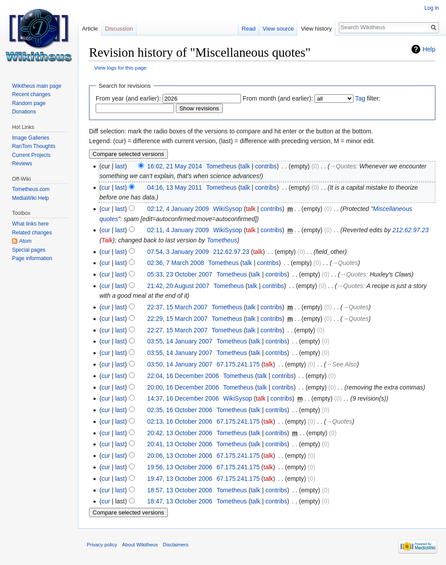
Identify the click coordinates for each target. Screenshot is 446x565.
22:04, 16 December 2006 (183, 375)
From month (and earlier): (278, 98)
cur (105, 187)
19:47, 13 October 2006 (179, 478)
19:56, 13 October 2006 (179, 467)
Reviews (22, 163)
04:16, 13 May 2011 (174, 187)
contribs (266, 166)
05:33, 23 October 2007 (179, 274)
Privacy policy (102, 544)
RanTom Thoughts (33, 146)
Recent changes (31, 94)
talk (245, 166)
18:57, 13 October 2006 (179, 490)
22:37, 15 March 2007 (177, 307)
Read (249, 28)
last (120, 166)
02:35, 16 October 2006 (179, 409)
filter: (367, 98)
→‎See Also (341, 364)
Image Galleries (30, 138)
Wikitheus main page (36, 86)
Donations (24, 112)
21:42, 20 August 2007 (178, 285)
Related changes (32, 233)
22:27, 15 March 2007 (177, 330)
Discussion (119, 28)
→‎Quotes (343, 166)
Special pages (28, 250)
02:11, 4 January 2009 (178, 230)
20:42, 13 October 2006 (179, 432)
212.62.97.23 (410, 230)
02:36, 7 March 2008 (175, 262)
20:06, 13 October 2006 (179, 455)
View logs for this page (120, 67)
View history (316, 28)
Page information (32, 258)
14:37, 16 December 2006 (183, 398)
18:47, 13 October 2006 (179, 501)
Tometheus (222, 240)
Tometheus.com (31, 189)
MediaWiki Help (30, 198)
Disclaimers (176, 544)
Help (429, 49)
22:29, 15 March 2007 (177, 318)
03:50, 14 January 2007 (179, 364)
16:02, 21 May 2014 (174, 166)
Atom (25, 241)
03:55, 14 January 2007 (179, 341)
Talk (106, 240)
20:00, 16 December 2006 (183, 387)
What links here (30, 224)
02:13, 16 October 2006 (179, 421)
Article (90, 28)
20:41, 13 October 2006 (179, 444)
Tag (360, 98)
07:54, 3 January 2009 (178, 251)
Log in (431, 8)
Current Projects (31, 155)
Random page (28, 103)
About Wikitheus (140, 544)
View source (278, 28)
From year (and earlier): (128, 98)
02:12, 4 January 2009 (178, 208)
